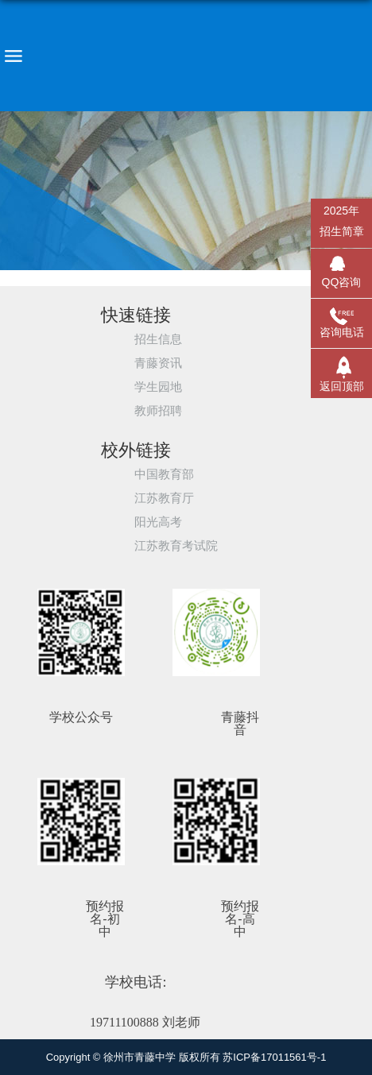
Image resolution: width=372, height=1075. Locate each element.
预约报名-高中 (240, 919)
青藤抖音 (240, 724)
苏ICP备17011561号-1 (274, 1057)
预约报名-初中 (105, 919)
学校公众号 (81, 717)
